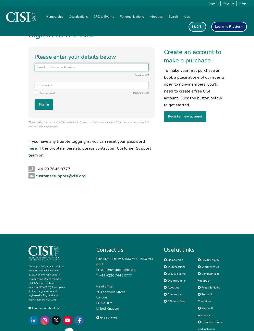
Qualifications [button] (78, 16)
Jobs (187, 16)
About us (171, 288)
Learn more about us (43, 308)
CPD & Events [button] (104, 16)
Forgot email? (142, 75)
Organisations (175, 281)
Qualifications (174, 267)
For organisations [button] (132, 16)
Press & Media (209, 288)
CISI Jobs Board (175, 301)
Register (228, 3)
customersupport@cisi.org (61, 176)
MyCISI (197, 26)
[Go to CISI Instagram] (45, 320)
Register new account (185, 116)
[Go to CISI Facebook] (79, 320)
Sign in (213, 3)
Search (173, 16)
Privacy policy (208, 260)
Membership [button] (54, 16)
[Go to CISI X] (57, 320)
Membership (173, 260)
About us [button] (156, 16)
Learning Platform (229, 26)
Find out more (107, 318)
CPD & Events (175, 274)
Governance (173, 294)
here (32, 148)
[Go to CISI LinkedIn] (34, 320)
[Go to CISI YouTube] (68, 320)
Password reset (141, 93)
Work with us (208, 267)
